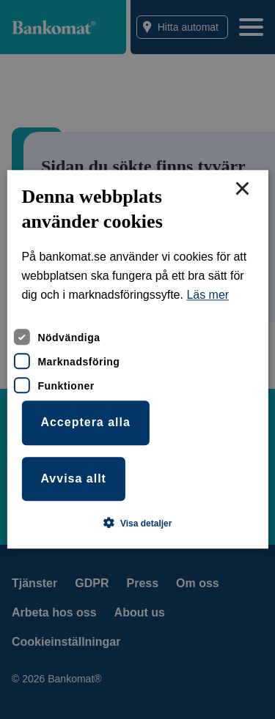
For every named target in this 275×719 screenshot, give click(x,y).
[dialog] (137, 359)
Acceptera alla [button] (85, 422)
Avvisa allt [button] (73, 478)
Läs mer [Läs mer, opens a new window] (207, 295)
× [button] (242, 190)
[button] (137, 523)
